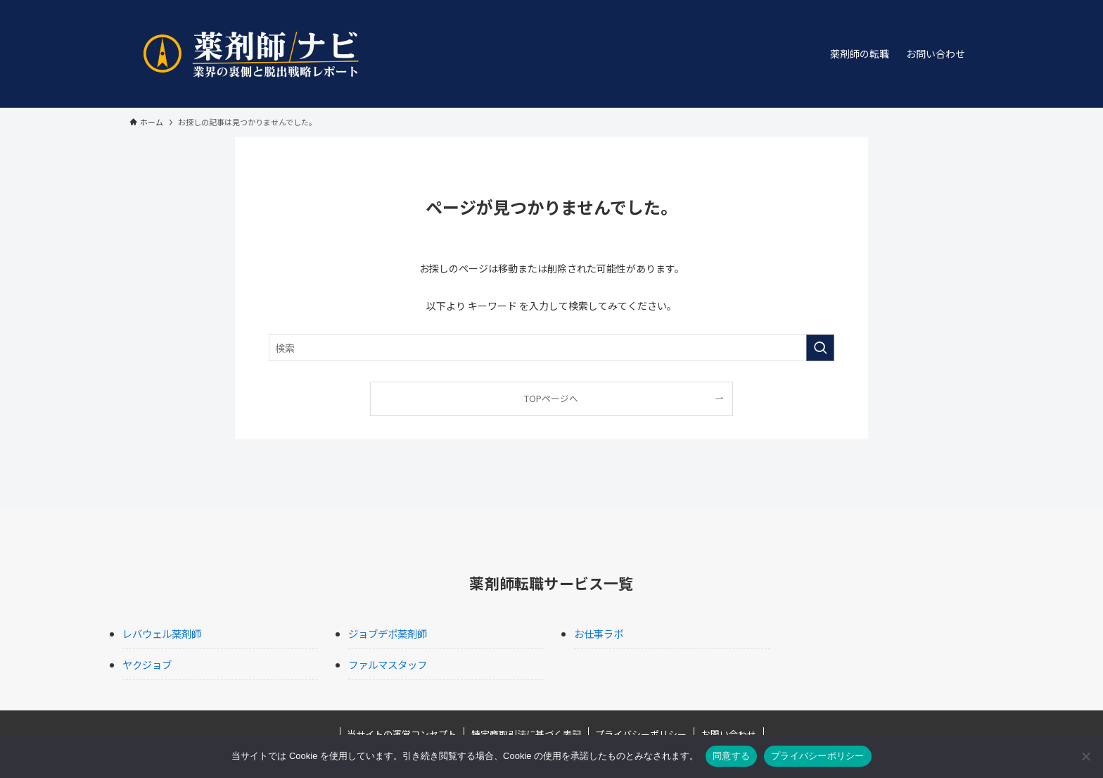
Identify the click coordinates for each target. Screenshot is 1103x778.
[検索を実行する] (820, 347)
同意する (731, 756)
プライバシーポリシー (818, 756)
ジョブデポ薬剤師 (387, 633)
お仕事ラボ (598, 633)
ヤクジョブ (147, 664)
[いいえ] (1085, 756)
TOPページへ (551, 398)
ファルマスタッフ (387, 664)
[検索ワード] (551, 347)
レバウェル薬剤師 (161, 633)
